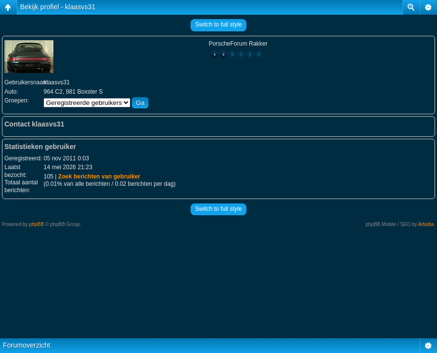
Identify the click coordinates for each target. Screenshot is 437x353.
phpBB (36, 224)
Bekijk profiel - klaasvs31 (58, 7)
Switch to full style (218, 24)
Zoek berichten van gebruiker (99, 176)
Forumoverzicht (26, 345)
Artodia (426, 224)
